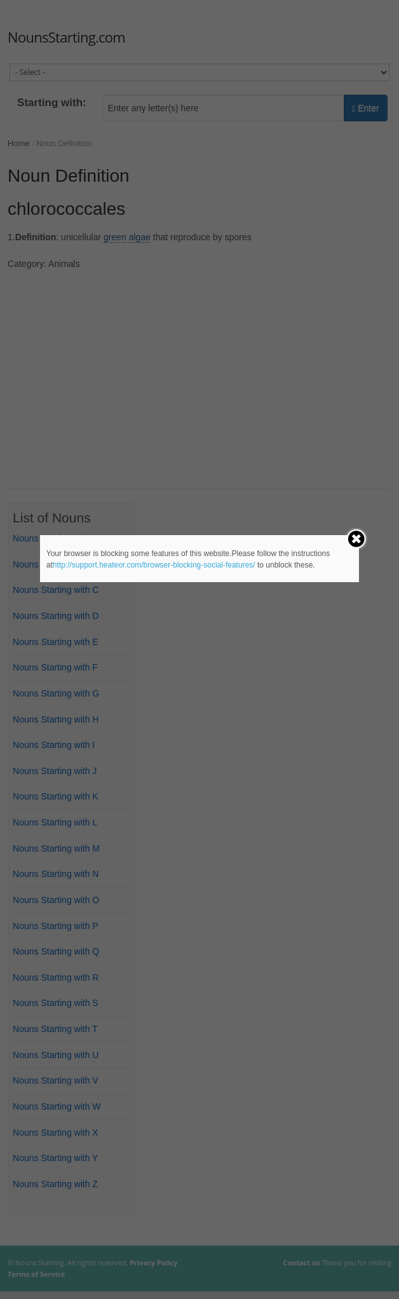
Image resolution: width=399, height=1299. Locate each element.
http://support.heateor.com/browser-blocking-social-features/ (154, 565)
